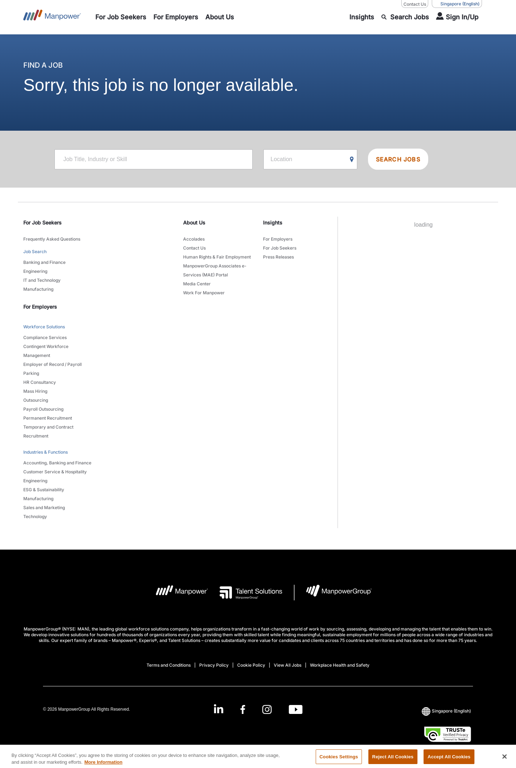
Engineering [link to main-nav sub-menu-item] (35, 271)
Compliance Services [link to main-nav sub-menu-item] (45, 337)
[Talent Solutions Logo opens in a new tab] (245, 592)
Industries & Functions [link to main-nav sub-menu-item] (45, 452)
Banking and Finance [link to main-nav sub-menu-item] (44, 262)
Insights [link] (272, 222)
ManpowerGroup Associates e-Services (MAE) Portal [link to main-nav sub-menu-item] (215, 270)
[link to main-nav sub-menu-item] (120, 17)
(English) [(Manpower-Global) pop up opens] (456, 4)
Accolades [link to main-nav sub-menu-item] (194, 239)
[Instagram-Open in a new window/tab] (267, 709)
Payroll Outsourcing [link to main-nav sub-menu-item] (43, 409)
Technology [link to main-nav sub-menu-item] (35, 516)
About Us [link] (194, 222)
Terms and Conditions (169, 665)
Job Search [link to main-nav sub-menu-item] (35, 251)
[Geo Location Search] (352, 160)
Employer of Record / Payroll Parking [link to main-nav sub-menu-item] (52, 369)
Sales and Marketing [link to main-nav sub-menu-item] (44, 507)
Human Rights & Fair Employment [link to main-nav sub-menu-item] (217, 257)
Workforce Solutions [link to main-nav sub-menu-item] (44, 326)
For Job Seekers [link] (42, 222)
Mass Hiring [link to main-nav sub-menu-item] (35, 391)
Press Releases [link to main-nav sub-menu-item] (278, 257)
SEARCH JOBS (398, 159)
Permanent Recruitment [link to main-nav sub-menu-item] (47, 418)
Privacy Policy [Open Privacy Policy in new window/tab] (214, 665)
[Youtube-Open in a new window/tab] (295, 709)
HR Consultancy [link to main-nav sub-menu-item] (39, 382)
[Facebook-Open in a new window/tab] (242, 709)
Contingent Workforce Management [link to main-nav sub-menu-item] (45, 351)
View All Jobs (287, 665)
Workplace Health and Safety (339, 665)
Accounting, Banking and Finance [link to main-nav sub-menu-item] (57, 462)
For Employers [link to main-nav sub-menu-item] (277, 239)
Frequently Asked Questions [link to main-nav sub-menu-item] (51, 239)
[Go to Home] (52, 17)
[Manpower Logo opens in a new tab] (176, 592)
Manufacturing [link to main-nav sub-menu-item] (38, 289)
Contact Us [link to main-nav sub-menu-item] (194, 248)
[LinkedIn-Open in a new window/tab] (218, 708)
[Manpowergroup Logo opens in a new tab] (333, 592)
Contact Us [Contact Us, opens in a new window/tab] (414, 4)
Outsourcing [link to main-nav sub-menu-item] (35, 400)
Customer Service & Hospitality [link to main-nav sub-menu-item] (55, 471)
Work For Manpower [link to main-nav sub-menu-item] (204, 292)
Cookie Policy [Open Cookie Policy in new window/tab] (251, 665)
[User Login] (457, 17)
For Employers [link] (40, 307)
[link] (258, 709)
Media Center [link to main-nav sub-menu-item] (197, 283)
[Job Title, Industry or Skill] (153, 159)
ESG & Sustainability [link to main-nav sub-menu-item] (43, 489)
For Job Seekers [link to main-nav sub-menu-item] (279, 248)
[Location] (310, 159)
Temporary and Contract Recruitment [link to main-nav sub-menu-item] (48, 431)
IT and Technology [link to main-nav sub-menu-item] (42, 280)
